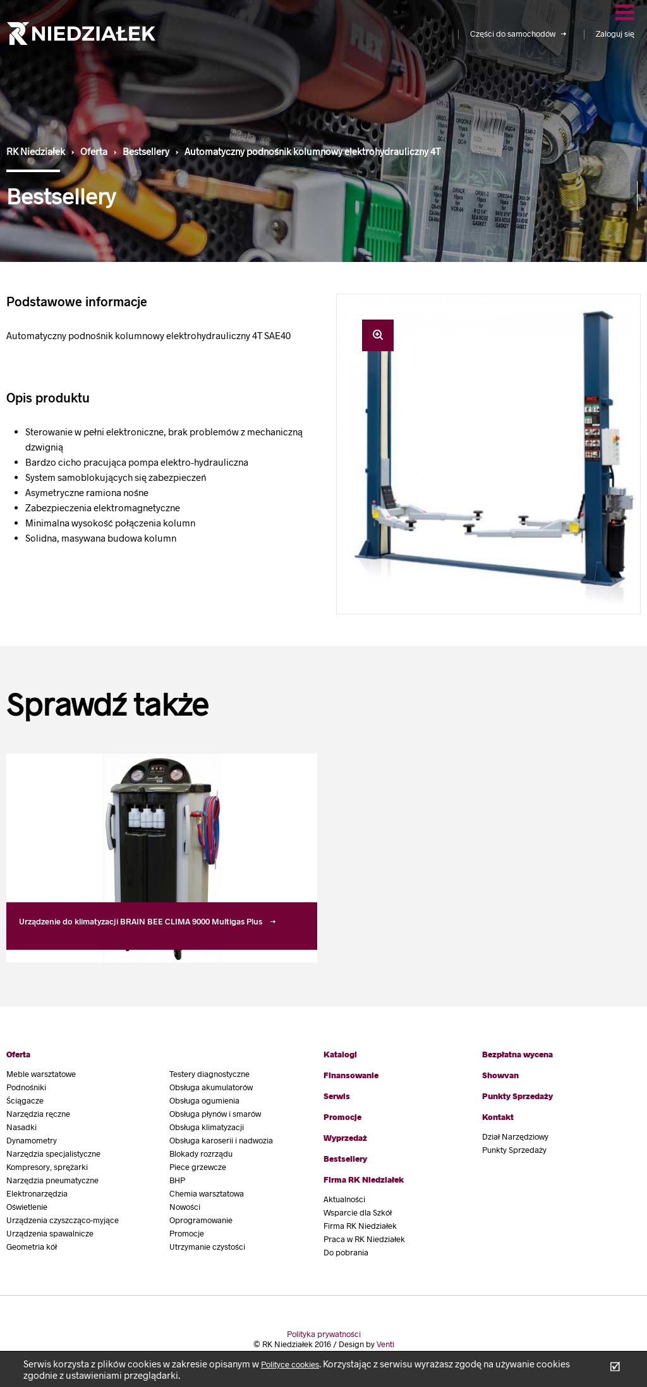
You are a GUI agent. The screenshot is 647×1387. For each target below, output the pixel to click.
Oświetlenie (26, 1207)
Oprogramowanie (201, 1220)
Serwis (337, 1096)
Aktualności (344, 1199)
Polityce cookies (290, 1364)
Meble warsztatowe (41, 1074)
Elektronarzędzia (37, 1193)
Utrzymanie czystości (207, 1246)
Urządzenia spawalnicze (50, 1233)
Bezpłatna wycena (517, 1054)
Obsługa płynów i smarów (215, 1114)
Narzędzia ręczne (38, 1114)
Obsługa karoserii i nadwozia (221, 1140)
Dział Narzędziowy (515, 1136)
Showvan (500, 1075)
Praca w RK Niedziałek (364, 1239)
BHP (177, 1180)
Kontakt (498, 1117)
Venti (385, 1344)
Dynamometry (31, 1140)
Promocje (186, 1233)
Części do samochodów (518, 33)
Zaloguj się (615, 33)
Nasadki (21, 1127)
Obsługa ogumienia (204, 1100)
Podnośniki (26, 1087)
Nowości (184, 1207)
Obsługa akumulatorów (211, 1087)
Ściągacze (25, 1100)
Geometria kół (31, 1246)
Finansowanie (351, 1075)
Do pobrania (346, 1252)
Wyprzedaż (345, 1138)
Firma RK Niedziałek (364, 1179)
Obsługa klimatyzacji (206, 1127)
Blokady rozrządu (201, 1153)
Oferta (18, 1054)
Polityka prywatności (324, 1334)
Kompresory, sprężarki (47, 1167)
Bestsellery (345, 1159)
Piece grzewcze (197, 1167)
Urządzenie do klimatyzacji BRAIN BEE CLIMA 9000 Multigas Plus (140, 921)
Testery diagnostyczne (209, 1074)
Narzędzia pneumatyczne (52, 1180)
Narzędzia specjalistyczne (53, 1153)
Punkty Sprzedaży (517, 1096)
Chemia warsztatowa (206, 1193)
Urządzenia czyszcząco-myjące (62, 1220)
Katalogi (340, 1054)
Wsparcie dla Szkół (358, 1212)
